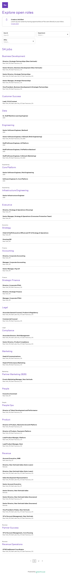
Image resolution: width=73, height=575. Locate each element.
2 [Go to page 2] (38, 561)
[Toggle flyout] (67, 34)
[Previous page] (30, 561)
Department (41, 33)
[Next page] (42, 561)
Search (6, 33)
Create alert (15, 24)
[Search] (18, 35)
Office (5, 40)
